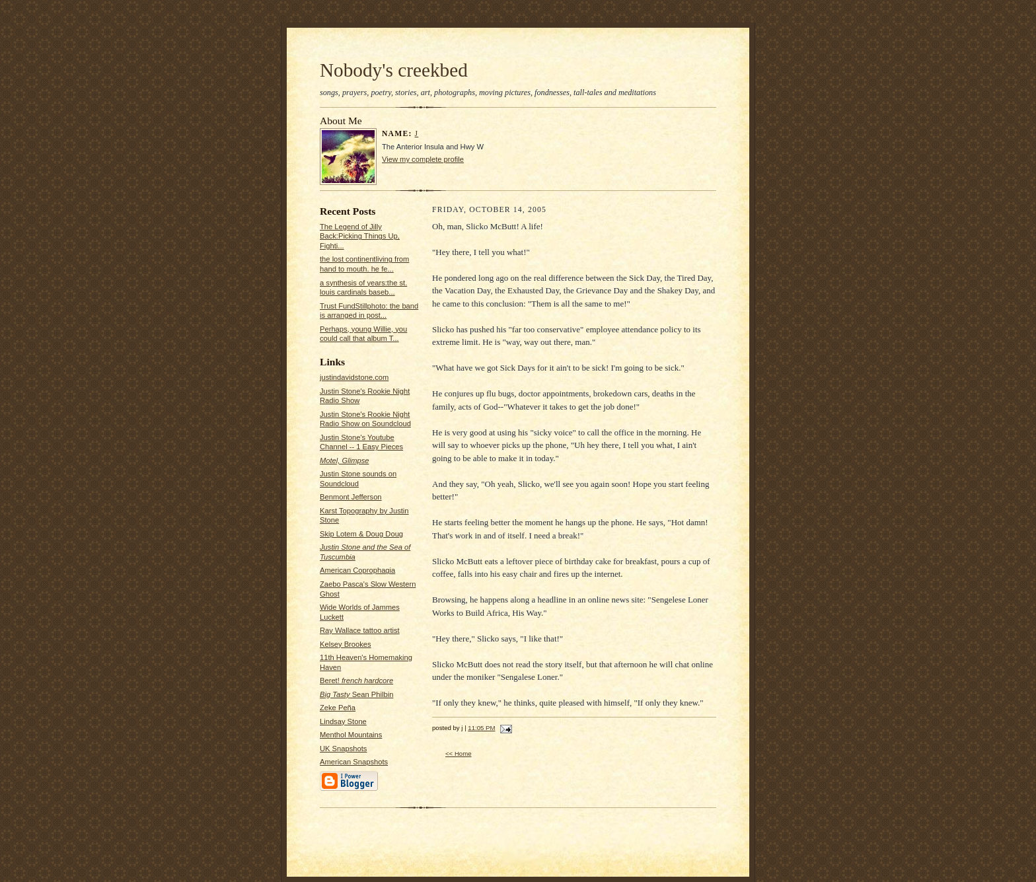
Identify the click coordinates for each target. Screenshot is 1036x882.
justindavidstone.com (354, 377)
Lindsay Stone (343, 721)
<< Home (458, 753)
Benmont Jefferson (351, 497)
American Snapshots (354, 762)
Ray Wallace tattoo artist (360, 630)
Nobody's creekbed (394, 70)
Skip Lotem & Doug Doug (361, 534)
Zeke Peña (337, 708)
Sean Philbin (356, 694)
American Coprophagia (357, 570)
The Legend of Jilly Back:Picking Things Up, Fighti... (360, 236)
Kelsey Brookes (345, 644)
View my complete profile (423, 159)
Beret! (356, 680)
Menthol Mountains (351, 735)
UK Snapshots (343, 749)
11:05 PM (481, 727)
